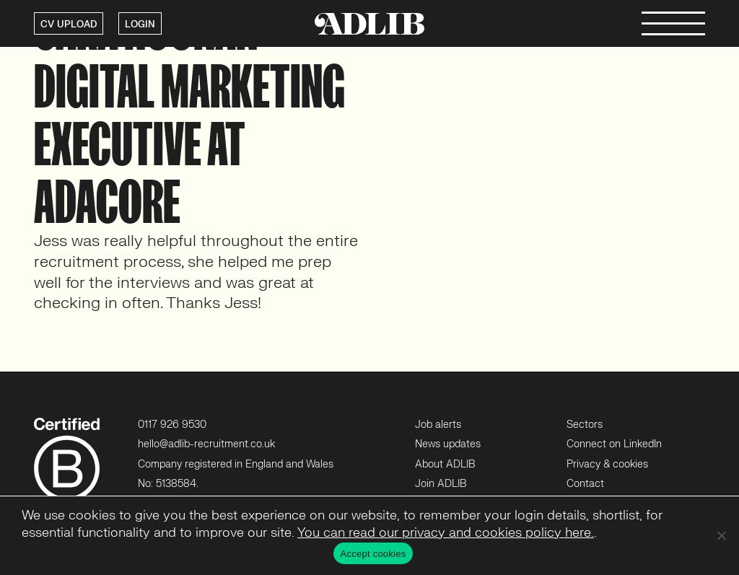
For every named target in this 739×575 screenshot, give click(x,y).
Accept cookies (373, 553)
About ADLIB (445, 464)
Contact (585, 484)
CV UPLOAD (68, 24)
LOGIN (140, 24)
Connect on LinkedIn (614, 444)
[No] (721, 535)
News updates (448, 444)
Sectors (585, 424)
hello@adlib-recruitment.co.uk (206, 444)
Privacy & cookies (607, 464)
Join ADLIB (440, 484)
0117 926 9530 (172, 424)
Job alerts (438, 424)
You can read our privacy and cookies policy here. (445, 532)
